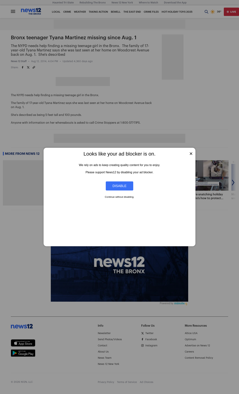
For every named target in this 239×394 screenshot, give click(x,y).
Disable (119, 186)
